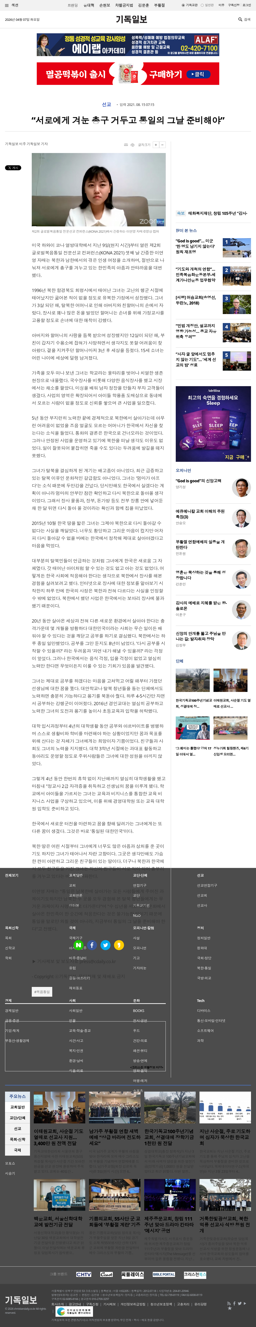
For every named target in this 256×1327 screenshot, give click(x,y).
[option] (195, 690)
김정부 (181, 645)
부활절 (159, 5)
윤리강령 (200, 1304)
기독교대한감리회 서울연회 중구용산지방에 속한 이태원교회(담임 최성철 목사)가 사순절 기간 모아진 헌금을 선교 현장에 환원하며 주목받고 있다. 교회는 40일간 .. (59, 1161)
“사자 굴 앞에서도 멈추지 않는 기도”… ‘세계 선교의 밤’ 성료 (196, 359)
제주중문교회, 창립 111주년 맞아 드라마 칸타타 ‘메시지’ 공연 (169, 1225)
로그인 (246, 5)
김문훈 (143, 5)
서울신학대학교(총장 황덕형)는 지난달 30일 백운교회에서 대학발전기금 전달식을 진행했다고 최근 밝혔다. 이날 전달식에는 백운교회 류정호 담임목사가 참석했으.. (59, 1242)
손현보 (104, 5)
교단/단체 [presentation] (17, 1117)
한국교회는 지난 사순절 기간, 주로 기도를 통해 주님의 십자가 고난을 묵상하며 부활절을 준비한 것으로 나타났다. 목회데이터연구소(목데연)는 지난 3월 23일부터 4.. (225, 1161)
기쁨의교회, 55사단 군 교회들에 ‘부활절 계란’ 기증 (114, 1222)
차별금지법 (124, 5)
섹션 (11, 5)
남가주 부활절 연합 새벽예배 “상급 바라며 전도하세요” (114, 1137)
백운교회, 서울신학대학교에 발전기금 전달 (58, 1222)
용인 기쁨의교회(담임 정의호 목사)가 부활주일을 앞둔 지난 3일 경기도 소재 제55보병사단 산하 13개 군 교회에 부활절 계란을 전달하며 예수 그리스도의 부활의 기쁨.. (114, 1242)
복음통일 (43, 991)
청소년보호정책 (161, 1304)
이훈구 (181, 614)
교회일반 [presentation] (17, 1107)
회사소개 (58, 1304)
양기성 (181, 487)
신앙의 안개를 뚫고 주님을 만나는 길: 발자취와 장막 (201, 636)
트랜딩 (73, 5)
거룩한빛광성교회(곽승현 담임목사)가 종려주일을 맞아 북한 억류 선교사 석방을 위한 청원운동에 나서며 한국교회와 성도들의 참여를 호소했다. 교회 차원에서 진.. (225, 1248)
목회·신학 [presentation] (17, 1139)
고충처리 (183, 1304)
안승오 (181, 523)
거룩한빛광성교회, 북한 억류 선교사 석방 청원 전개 (225, 1225)
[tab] (17, 1107)
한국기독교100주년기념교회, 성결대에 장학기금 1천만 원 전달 (169, 1137)
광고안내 (75, 1304)
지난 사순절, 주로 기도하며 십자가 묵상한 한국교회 (225, 1137)
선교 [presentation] (17, 1128)
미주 (221, 5)
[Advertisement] (213, 172)
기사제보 (109, 1304)
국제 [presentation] (17, 1150)
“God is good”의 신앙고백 (199, 481)
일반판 (209, 5)
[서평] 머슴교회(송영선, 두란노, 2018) (196, 300)
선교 (106, 104)
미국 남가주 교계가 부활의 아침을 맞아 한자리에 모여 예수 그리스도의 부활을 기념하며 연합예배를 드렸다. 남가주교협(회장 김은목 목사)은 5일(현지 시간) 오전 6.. (114, 1161)
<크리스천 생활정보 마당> (146, 1067)
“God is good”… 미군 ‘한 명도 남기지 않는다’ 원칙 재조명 (195, 246)
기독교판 (192, 5)
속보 (181, 213)
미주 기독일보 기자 (33, 143)
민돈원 (181, 553)
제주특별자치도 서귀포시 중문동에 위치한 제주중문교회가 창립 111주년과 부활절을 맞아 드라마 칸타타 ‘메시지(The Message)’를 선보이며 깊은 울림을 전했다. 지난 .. (170, 1248)
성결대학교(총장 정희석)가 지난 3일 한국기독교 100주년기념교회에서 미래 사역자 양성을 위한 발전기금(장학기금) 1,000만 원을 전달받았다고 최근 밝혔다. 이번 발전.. (169, 1161)
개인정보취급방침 (133, 1304)
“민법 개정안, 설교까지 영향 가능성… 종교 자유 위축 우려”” (196, 331)
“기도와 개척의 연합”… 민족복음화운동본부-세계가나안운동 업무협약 (196, 274)
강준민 (181, 584)
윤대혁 (89, 5)
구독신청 (234, 5)
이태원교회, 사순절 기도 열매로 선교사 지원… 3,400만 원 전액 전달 (58, 1137)
